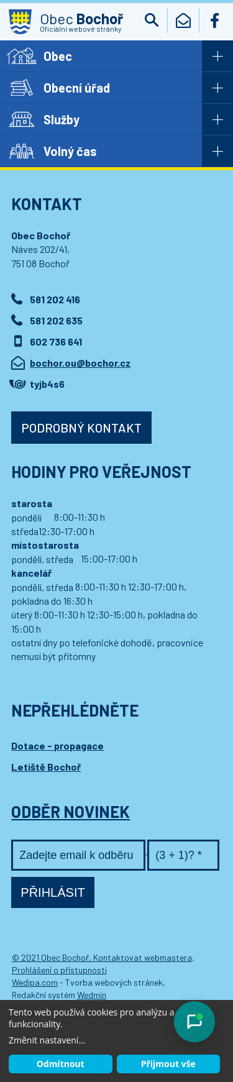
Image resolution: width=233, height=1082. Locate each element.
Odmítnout (61, 1064)
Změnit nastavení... (47, 1040)
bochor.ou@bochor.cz (80, 363)
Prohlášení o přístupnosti (59, 970)
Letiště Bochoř (46, 767)
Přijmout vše (168, 1064)
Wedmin (91, 994)
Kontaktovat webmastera (142, 957)
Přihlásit (53, 892)
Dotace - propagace (57, 745)
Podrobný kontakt (81, 427)
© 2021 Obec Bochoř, (52, 957)
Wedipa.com (35, 982)
